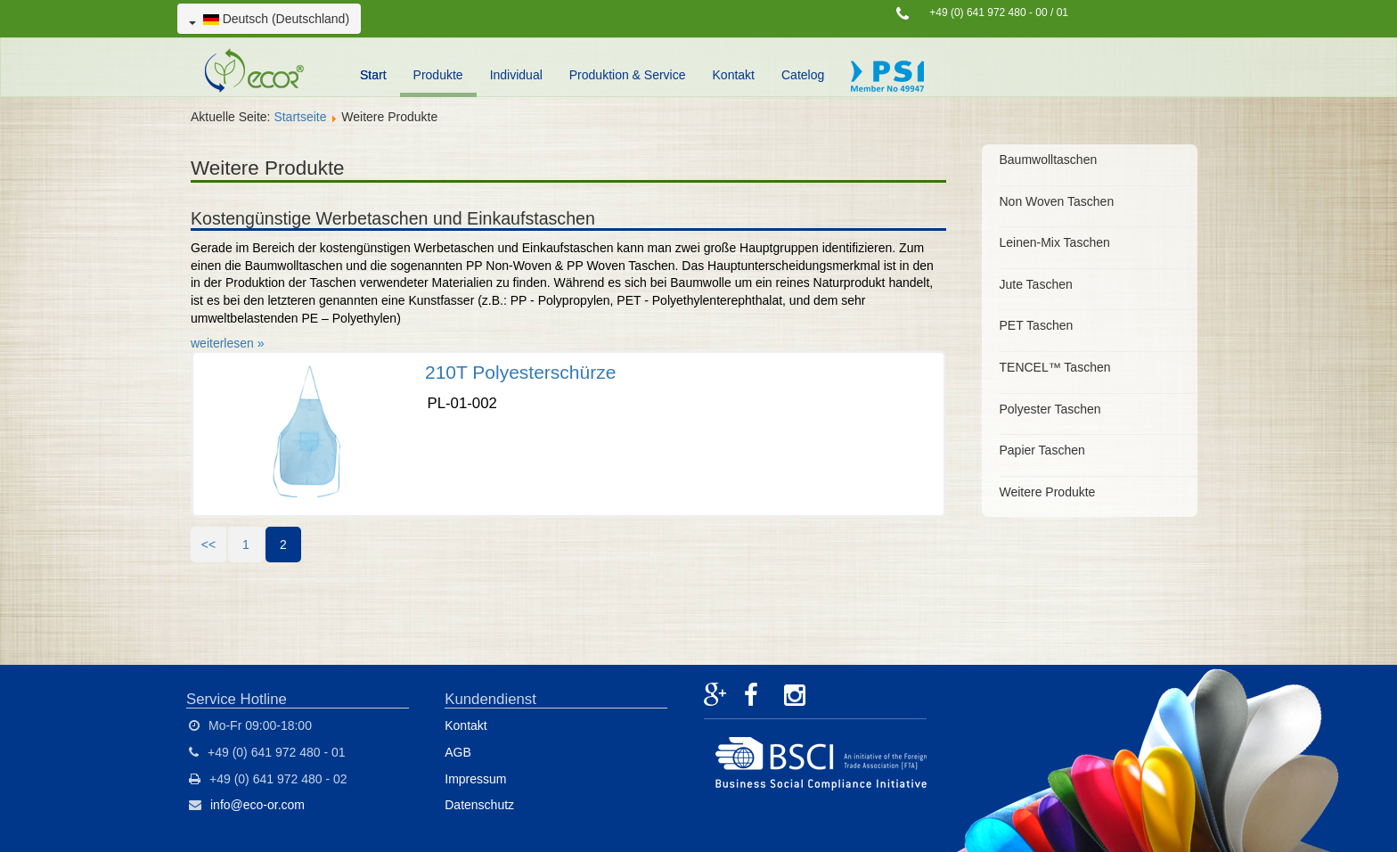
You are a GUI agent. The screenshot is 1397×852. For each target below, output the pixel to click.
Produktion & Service (627, 75)
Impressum (475, 779)
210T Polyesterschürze (520, 372)
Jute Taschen (1036, 284)
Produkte (438, 75)
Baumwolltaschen (1049, 159)
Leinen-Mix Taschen (1055, 242)
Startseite (300, 117)
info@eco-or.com (257, 805)
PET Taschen (1037, 325)
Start (373, 75)
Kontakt (734, 75)
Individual (516, 75)
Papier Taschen (1042, 450)
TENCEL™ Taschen (1055, 367)
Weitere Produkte (1048, 492)
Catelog (802, 75)
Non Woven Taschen (1057, 201)
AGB (458, 752)
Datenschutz (479, 805)
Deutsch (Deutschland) (269, 19)
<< (208, 544)
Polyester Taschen (1050, 409)
